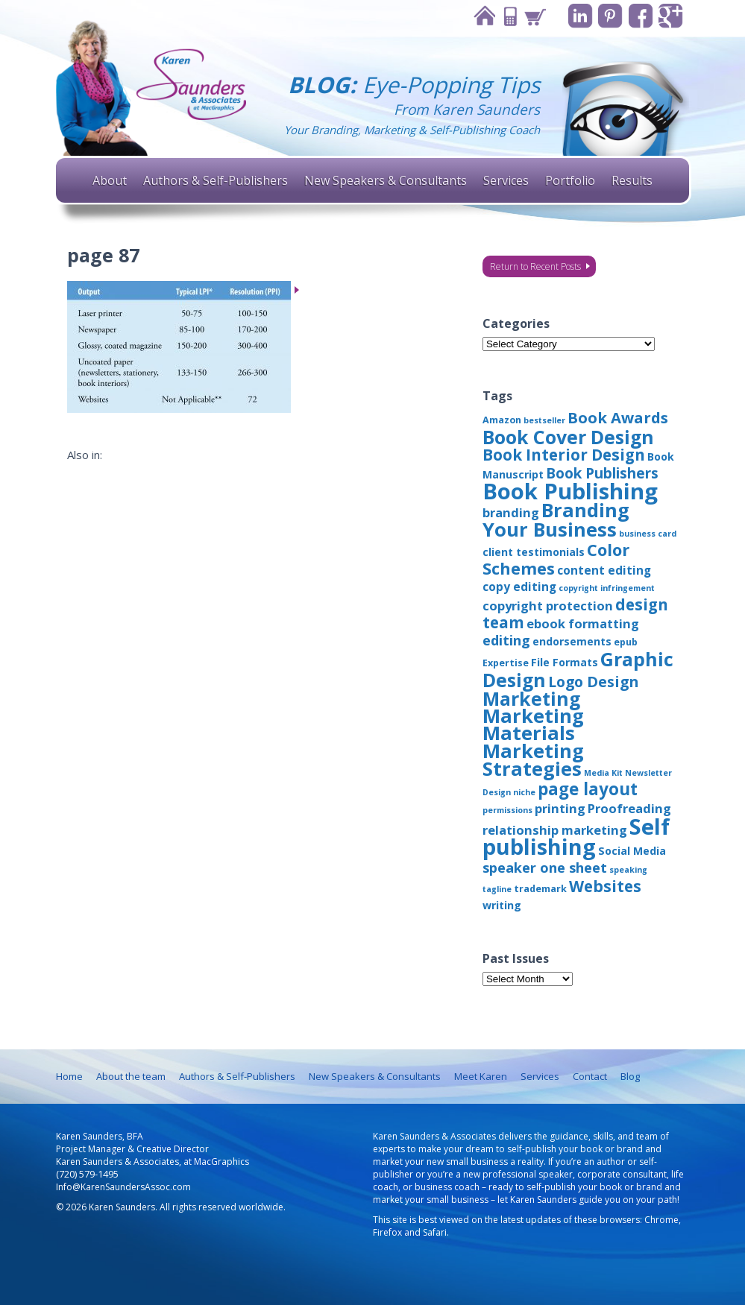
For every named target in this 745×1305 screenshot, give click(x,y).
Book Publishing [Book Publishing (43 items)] (570, 491)
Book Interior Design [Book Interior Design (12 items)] (563, 454)
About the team (131, 1076)
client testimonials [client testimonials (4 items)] (533, 552)
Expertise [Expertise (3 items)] (505, 663)
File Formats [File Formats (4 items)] (564, 662)
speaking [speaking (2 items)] (628, 870)
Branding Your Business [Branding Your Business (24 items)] (555, 519)
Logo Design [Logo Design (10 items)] (593, 682)
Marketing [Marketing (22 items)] (531, 698)
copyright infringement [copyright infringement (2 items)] (607, 588)
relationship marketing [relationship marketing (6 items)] (554, 829)
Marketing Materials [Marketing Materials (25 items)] (533, 724)
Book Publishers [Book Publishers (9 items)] (602, 473)
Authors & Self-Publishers (215, 180)
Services (506, 180)
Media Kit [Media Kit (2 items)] (603, 773)
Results (632, 180)
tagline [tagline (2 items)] (497, 889)
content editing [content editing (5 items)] (604, 570)
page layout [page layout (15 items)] (588, 788)
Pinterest (609, 16)
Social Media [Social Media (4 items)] (632, 851)
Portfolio (570, 180)
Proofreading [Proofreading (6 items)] (629, 808)
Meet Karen (480, 1076)
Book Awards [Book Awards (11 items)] (618, 417)
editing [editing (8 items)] (506, 640)
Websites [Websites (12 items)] (605, 886)
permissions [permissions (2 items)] (507, 810)
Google (670, 16)
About (109, 180)
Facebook (639, 16)
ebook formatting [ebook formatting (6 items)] (582, 623)
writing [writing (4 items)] (501, 905)
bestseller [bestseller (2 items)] (544, 420)
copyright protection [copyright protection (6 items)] (547, 605)
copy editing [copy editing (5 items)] (519, 586)
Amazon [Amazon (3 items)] (501, 420)
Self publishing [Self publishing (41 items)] (576, 836)
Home (482, 16)
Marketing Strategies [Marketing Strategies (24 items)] (533, 759)
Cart (532, 16)
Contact (507, 16)
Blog (630, 1076)
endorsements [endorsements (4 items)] (572, 641)
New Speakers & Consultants (385, 180)
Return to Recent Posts (535, 266)
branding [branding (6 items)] (510, 512)
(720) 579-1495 (87, 1174)
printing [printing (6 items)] (560, 808)
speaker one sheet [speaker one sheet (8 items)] (544, 867)
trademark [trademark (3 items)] (540, 888)
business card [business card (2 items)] (647, 533)
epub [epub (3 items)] (626, 642)
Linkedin (578, 16)
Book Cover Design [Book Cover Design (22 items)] (568, 436)
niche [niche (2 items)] (524, 792)
